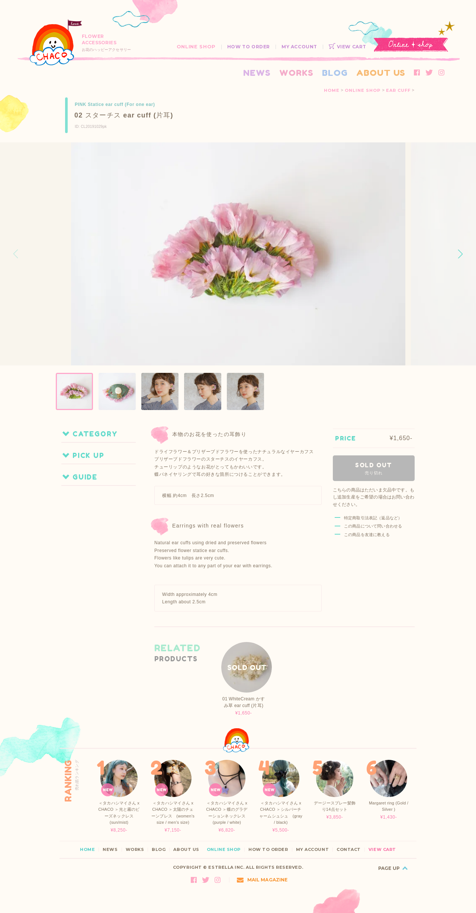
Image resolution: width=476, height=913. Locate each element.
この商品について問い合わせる (373, 526)
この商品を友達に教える (367, 534)
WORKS (296, 72)
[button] (460, 253)
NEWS (257, 72)
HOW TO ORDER (248, 46)
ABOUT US (380, 72)
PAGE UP (389, 868)
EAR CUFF (398, 90)
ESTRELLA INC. (226, 867)
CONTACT (349, 850)
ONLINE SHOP (196, 46)
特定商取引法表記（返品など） (373, 518)
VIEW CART (347, 46)
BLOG (335, 72)
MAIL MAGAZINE (262, 880)
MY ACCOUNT (299, 46)
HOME (332, 90)
